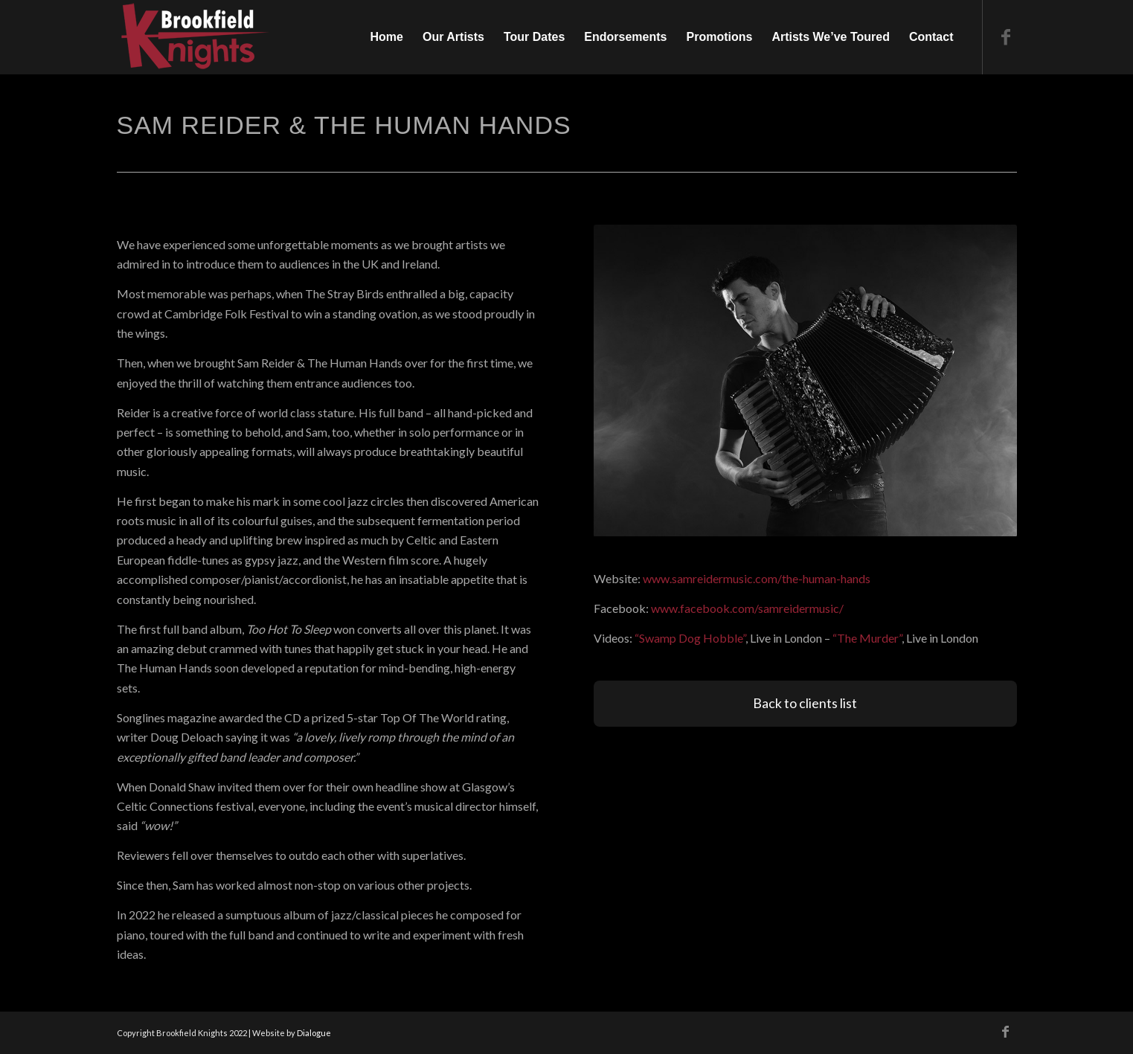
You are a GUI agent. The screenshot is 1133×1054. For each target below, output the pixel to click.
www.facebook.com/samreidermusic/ (747, 608)
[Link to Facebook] (1006, 36)
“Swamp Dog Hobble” (690, 638)
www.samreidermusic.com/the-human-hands (756, 578)
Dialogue (314, 1033)
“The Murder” (867, 638)
